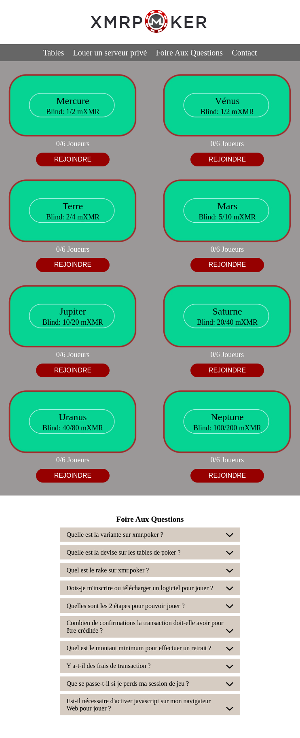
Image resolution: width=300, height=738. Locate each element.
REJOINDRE (72, 159)
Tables (53, 52)
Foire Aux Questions (189, 52)
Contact (244, 52)
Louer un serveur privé (110, 52)
